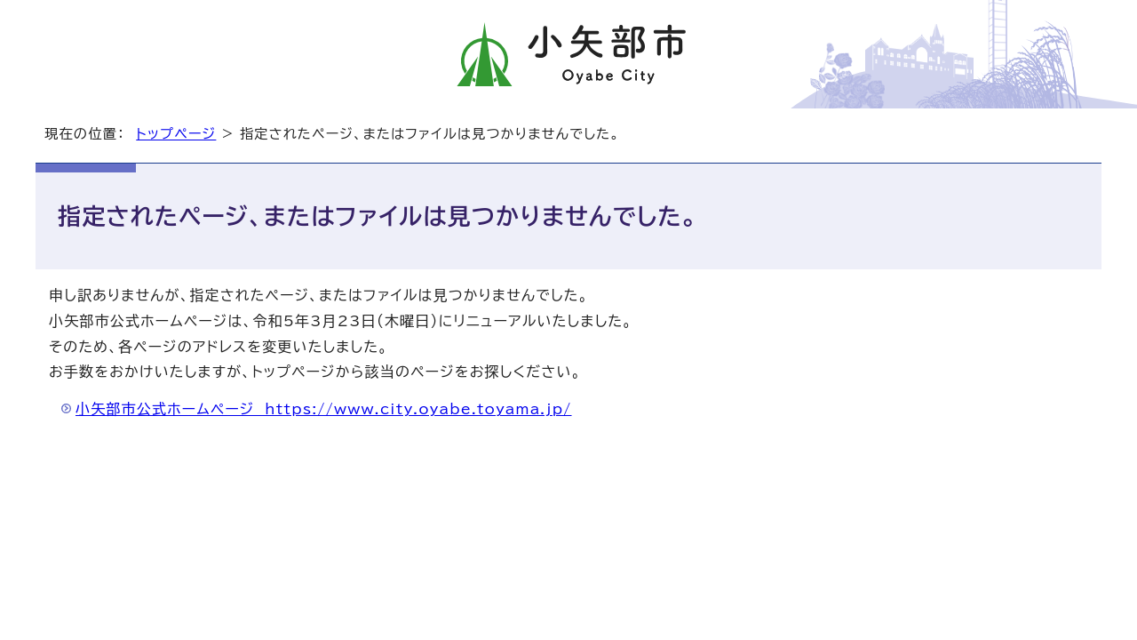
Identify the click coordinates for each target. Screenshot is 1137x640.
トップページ (176, 133)
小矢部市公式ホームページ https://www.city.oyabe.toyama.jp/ (324, 409)
